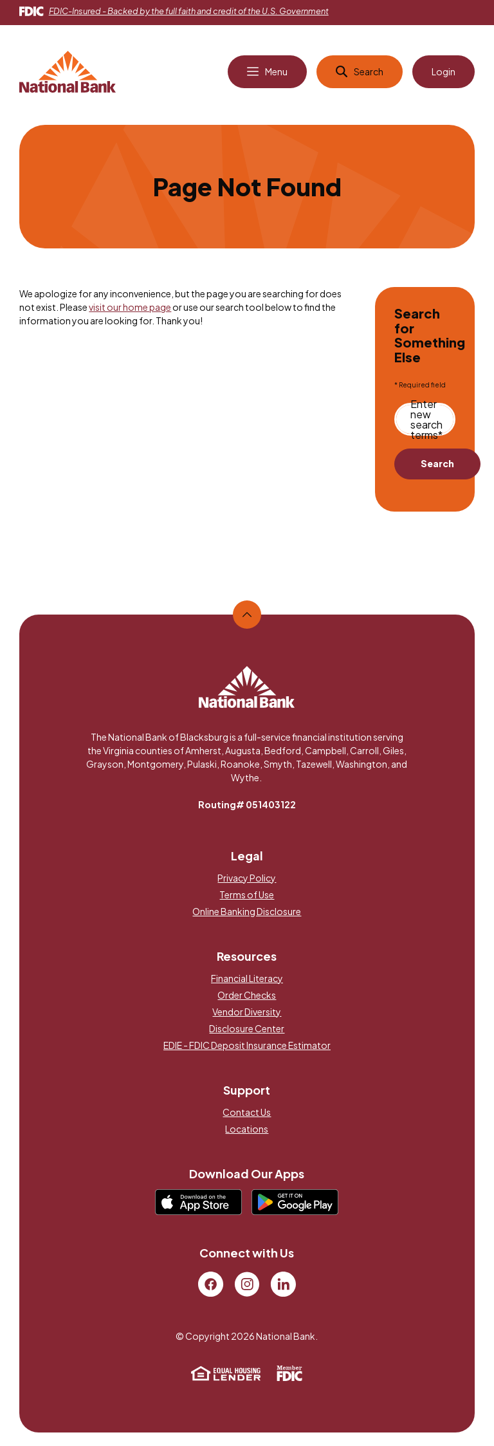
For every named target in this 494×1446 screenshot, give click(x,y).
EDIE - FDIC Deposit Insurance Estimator (247, 1045)
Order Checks (246, 995)
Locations (246, 1129)
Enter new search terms (426, 419)
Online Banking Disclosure (246, 911)
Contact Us (247, 1112)
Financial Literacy (247, 978)
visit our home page (130, 307)
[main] (247, 350)
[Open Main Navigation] (267, 71)
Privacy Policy (246, 878)
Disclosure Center (246, 1028)
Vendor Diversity (246, 1011)
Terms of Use (246, 894)
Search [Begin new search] (437, 463)
